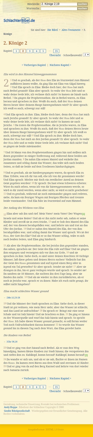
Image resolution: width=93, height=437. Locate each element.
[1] (83, 214)
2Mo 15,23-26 (13, 297)
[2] (86, 355)
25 (56, 51)
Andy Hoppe (10, 407)
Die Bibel (52, 29)
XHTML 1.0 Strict (55, 429)
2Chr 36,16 (12, 342)
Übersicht (55, 55)
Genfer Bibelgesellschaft (17, 411)
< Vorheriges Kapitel (34, 65)
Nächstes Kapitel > (60, 65)
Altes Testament (71, 29)
